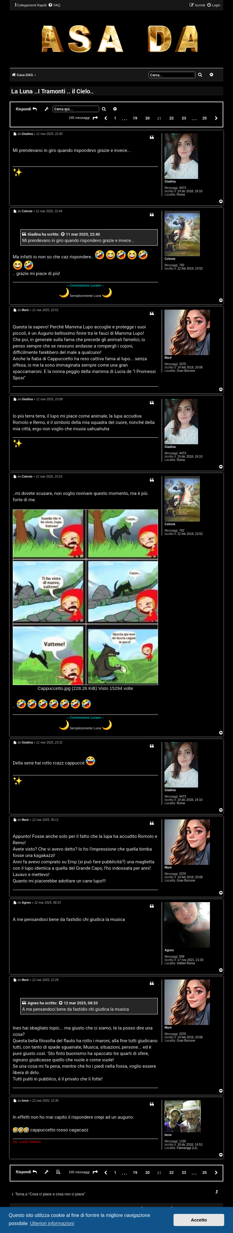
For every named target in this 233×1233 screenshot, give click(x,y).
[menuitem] (54, 5)
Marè (167, 357)
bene (167, 1135)
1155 (182, 1141)
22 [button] (171, 118)
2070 (182, 364)
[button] (95, 118)
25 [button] (204, 118)
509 (181, 956)
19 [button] (135, 118)
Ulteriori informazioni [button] (52, 1223)
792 (181, 265)
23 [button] (184, 118)
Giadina (170, 181)
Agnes (169, 950)
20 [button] (147, 118)
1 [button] (115, 118)
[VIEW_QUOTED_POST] (63, 234)
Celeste (169, 258)
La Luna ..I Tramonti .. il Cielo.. (52, 91)
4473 (182, 188)
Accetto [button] (199, 1220)
